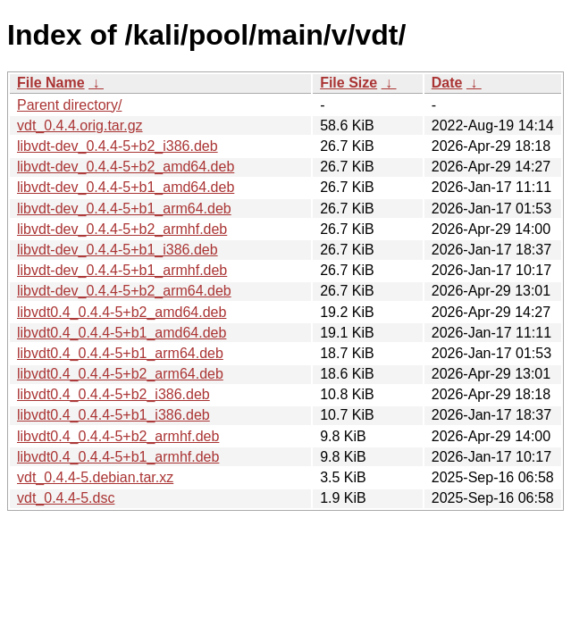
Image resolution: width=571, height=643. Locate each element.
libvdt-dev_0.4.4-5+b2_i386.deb (117, 146)
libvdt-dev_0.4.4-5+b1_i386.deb (117, 249)
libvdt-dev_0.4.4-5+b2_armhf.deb (122, 229)
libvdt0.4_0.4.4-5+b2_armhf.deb (118, 436)
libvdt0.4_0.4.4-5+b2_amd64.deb (121, 312)
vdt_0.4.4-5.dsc (65, 497)
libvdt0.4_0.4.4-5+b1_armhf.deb (118, 456)
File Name (51, 82)
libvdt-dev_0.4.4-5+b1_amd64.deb (125, 187)
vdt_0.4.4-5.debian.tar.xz (95, 477)
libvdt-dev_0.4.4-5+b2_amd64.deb (125, 166)
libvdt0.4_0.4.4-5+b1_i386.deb (113, 414)
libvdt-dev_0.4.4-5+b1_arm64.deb (124, 208)
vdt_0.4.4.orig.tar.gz (80, 125)
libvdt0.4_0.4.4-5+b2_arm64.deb (120, 373)
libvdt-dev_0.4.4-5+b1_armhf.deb (122, 270)
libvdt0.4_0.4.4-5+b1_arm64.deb (120, 353)
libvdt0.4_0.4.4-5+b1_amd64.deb (121, 332)
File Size (348, 82)
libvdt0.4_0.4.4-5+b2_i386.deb (113, 394)
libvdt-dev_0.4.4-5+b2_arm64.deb (124, 290)
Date (447, 82)
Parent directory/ (69, 105)
